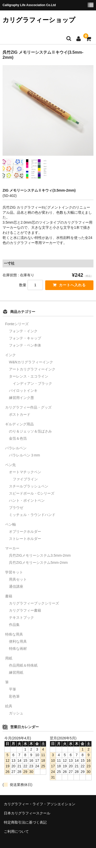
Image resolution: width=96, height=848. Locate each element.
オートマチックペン (25, 472)
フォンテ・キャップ (25, 338)
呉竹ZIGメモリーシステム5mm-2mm (38, 562)
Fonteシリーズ (17, 324)
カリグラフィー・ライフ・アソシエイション (39, 804)
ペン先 (10, 465)
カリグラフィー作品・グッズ (28, 407)
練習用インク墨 (21, 398)
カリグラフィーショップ (39, 19)
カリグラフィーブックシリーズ (34, 603)
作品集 (14, 625)
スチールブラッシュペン (28, 486)
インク (10, 355)
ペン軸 (10, 524)
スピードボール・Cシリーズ (31, 493)
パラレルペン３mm (24, 455)
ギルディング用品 (19, 424)
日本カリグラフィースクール (27, 813)
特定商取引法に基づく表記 (25, 822)
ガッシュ (16, 713)
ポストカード (19, 414)
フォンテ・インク (23, 331)
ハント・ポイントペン (27, 500)
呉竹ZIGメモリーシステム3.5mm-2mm (40, 555)
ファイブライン (25, 479)
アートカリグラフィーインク (32, 369)
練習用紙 (16, 672)
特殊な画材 (18, 648)
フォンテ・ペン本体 (25, 345)
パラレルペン (16, 448)
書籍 (8, 596)
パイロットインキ (23, 391)
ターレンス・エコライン (28, 376)
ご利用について (16, 831)
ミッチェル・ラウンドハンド (32, 515)
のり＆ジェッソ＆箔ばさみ (30, 431)
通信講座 (16, 586)
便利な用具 (18, 641)
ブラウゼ (16, 508)
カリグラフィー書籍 (25, 610)
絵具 (8, 706)
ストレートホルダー (25, 539)
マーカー (12, 548)
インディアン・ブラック (32, 383)
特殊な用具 (14, 634)
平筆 (12, 689)
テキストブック (21, 617)
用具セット (18, 579)
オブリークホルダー (25, 531)
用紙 (8, 658)
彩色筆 (14, 696)
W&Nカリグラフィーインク (31, 362)
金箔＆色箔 (18, 438)
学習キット (14, 572)
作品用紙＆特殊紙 (23, 665)
